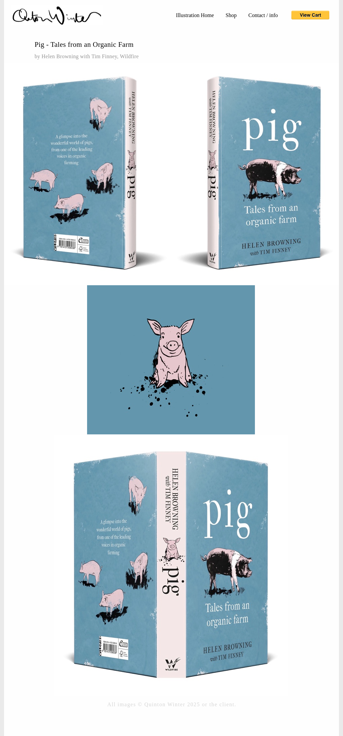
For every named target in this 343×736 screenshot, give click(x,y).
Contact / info (263, 15)
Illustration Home (195, 15)
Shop (231, 15)
